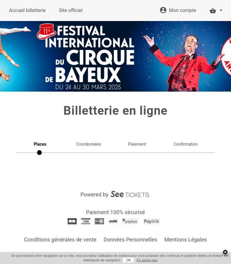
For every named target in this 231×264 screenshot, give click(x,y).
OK (128, 260)
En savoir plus (147, 260)
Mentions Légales (185, 239)
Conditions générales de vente (60, 239)
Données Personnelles (130, 239)
